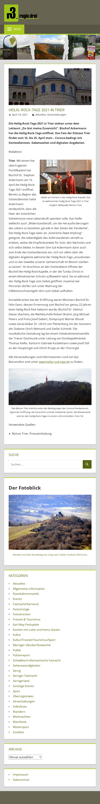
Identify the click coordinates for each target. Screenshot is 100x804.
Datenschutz (21, 780)
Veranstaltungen (56, 114)
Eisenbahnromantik (26, 594)
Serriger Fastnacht (25, 676)
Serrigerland (21, 681)
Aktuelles (40, 114)
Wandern (19, 712)
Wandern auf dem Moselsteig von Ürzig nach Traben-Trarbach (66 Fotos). (50, 554)
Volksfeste (20, 706)
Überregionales (23, 696)
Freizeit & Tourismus (26, 619)
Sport (16, 691)
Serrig (17, 671)
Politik (17, 650)
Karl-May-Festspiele (26, 624)
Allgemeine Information (29, 589)
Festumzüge (21, 609)
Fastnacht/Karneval (26, 604)
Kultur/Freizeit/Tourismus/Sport (34, 640)
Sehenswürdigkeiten (26, 665)
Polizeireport (21, 655)
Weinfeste (20, 722)
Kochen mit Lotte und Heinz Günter (36, 630)
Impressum (20, 774)
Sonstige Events (23, 686)
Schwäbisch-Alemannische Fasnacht (37, 660)
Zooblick (18, 732)
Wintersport (21, 727)
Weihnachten (22, 717)
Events (17, 599)
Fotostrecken (22, 614)
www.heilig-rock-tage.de (54, 362)
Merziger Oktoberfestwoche (32, 645)
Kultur (17, 635)
